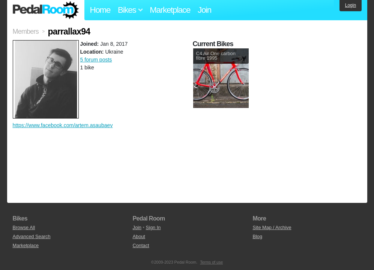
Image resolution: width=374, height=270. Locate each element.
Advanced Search (32, 236)
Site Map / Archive (271, 227)
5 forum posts (96, 60)
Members (26, 31)
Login (350, 5)
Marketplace (170, 10)
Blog (257, 236)
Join (204, 10)
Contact (140, 245)
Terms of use (211, 262)
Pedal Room (46, 10)
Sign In (153, 227)
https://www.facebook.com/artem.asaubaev (63, 125)
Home (100, 10)
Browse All (24, 227)
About (138, 236)
